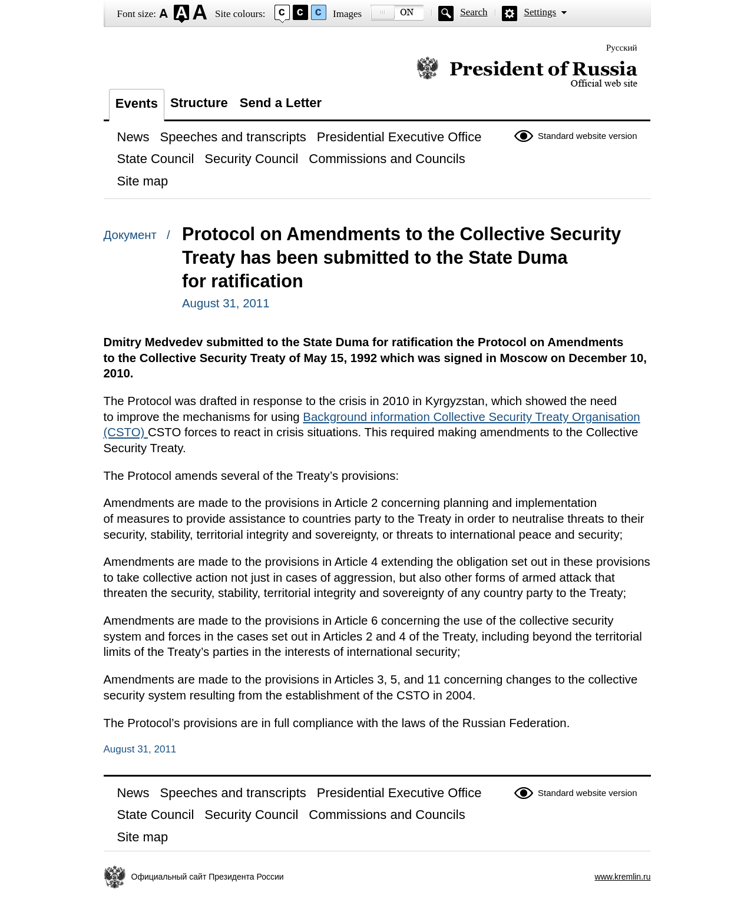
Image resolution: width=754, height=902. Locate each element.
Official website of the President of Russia (526, 72)
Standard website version (587, 136)
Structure (199, 102)
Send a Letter (281, 102)
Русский (621, 47)
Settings (540, 12)
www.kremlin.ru (623, 876)
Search (473, 12)
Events (136, 103)
